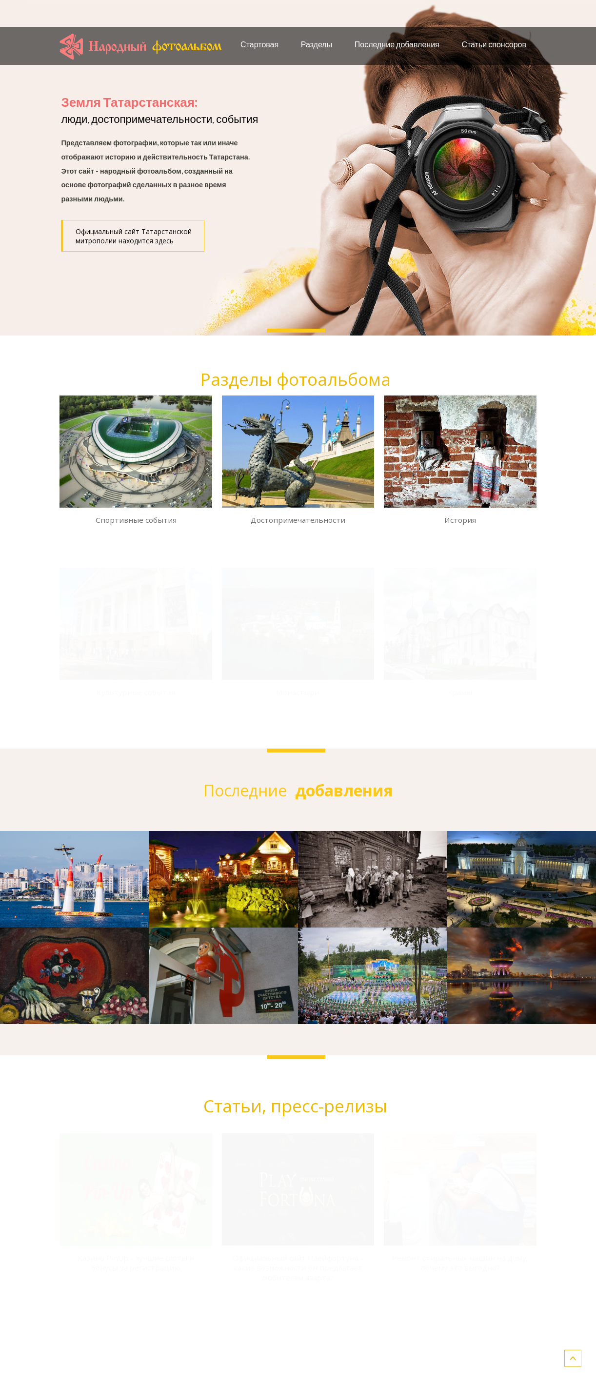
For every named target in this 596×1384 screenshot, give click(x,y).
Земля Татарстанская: (129, 102)
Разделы (316, 44)
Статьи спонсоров (493, 44)
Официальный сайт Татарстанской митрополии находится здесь (134, 236)
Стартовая (259, 44)
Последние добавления (397, 44)
